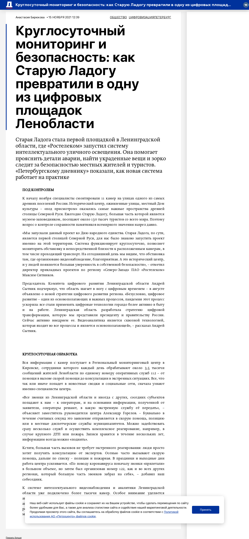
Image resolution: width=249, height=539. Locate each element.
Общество (118, 17)
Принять (205, 509)
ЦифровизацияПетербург (150, 17)
